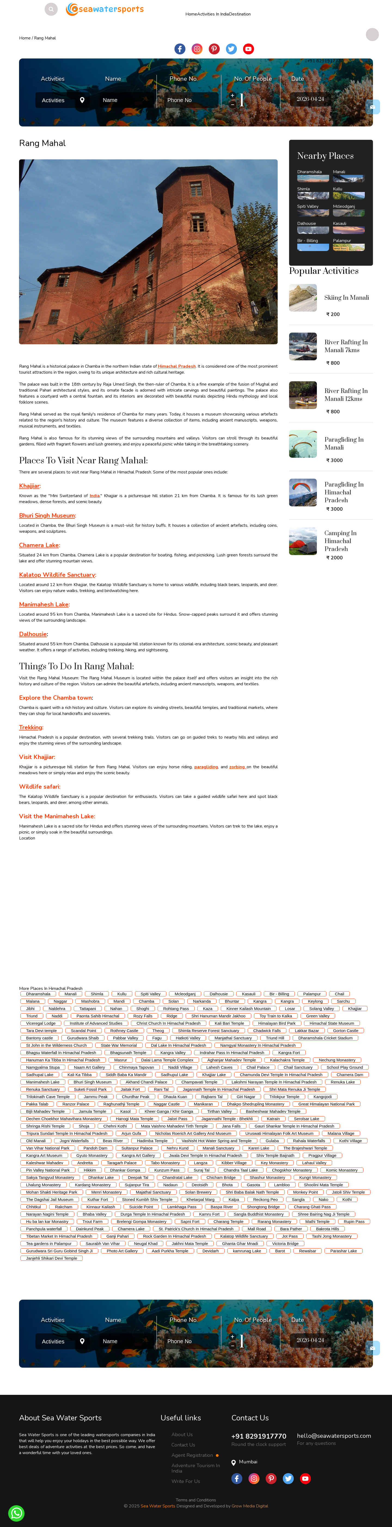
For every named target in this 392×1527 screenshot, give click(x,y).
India (95, 496)
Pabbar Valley (125, 1038)
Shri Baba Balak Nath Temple (252, 1192)
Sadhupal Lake (39, 1074)
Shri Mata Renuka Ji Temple (294, 1089)
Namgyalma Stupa (43, 1067)
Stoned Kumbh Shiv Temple (147, 1199)
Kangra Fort (289, 1052)
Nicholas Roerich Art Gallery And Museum (193, 1133)
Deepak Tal (138, 1177)
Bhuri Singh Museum (47, 516)
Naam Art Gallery (89, 1067)
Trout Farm (92, 1221)
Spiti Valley (151, 994)
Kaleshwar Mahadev (44, 1162)
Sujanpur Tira (137, 1184)
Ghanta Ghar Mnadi (240, 1243)
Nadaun (170, 1184)
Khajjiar (29, 486)
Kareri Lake (258, 1148)
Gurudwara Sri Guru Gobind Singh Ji (59, 1251)
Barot (280, 1251)
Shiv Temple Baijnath (275, 1155)
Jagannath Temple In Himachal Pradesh (219, 1089)
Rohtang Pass (176, 1008)
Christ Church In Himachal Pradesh (169, 1023)
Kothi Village (350, 1140)
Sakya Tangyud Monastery (50, 1177)
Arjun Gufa (131, 1133)
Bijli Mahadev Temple (45, 1111)
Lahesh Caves (219, 1067)
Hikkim (90, 1170)
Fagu (156, 1038)
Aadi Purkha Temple (170, 1251)
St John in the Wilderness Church (56, 1045)
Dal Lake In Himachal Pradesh (178, 1045)
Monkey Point (305, 1192)
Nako (323, 1199)
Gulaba (272, 1140)
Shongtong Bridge (263, 1206)
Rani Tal (161, 1089)
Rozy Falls (142, 1016)
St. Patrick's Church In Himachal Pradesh (196, 1228)
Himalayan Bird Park (277, 1023)
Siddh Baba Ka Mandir (126, 1074)
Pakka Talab (37, 1104)
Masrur (120, 1060)
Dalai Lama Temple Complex (167, 1060)
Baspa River (222, 1206)
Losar (290, 1008)
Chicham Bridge (221, 1177)
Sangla (298, 1199)
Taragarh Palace (122, 1162)
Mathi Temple (317, 1221)
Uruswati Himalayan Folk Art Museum (279, 1133)
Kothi (347, 1199)
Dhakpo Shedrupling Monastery (255, 1104)
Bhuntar (232, 1001)
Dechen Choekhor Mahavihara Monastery (64, 1118)
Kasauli (248, 994)
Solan (174, 1001)
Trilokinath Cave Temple (48, 1096)
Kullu (121, 994)
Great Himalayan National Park (326, 1104)
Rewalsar (307, 1251)
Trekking (30, 727)
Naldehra (57, 1008)
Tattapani (87, 1008)
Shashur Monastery (267, 1177)
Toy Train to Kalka (276, 1016)
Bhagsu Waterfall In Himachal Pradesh (61, 1052)
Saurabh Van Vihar (103, 1243)
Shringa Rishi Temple (45, 1126)
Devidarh (211, 1251)
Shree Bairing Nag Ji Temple (324, 1214)
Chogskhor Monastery (292, 1170)
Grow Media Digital (250, 1506)
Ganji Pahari (117, 1236)
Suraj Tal (201, 1170)
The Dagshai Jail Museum (49, 1199)
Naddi (57, 1016)
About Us (182, 1434)
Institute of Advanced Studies (96, 1023)
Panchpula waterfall (44, 1228)
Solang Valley (321, 1008)
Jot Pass (290, 1236)
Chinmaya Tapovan (136, 1067)
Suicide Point (141, 1206)
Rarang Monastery (274, 1221)
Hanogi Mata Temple (134, 1118)
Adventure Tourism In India (195, 1468)
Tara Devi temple (41, 1030)
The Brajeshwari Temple (305, 1148)
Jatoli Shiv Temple (348, 1192)
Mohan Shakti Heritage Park (51, 1192)
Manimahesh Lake (44, 604)
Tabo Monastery (165, 1162)
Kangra (260, 1001)
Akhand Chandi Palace (146, 1082)
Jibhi (30, 1008)
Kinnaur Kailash (101, 1206)
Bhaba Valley (94, 1214)
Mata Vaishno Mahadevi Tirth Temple (174, 1126)
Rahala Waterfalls (309, 1140)
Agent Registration (195, 1455)
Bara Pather (291, 1228)
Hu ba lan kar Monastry (47, 1221)
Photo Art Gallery (122, 1251)
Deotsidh (200, 1184)
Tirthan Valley (219, 1111)
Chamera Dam (350, 1074)
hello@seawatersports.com (334, 1436)
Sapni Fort (189, 1221)
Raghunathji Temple (121, 1104)
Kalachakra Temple (287, 1060)
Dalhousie (219, 994)
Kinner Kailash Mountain (248, 1008)
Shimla (97, 994)
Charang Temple (229, 1221)
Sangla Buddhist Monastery (258, 1214)
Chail (339, 994)
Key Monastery (274, 1162)
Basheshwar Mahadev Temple (273, 1111)
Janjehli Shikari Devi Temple (51, 1258)
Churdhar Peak (135, 1096)
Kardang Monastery (93, 1184)
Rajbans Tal (211, 1096)
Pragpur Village (322, 1155)
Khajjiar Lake (214, 1074)
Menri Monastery (106, 1192)
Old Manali (36, 1140)
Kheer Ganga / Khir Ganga (169, 1111)
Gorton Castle (346, 1030)
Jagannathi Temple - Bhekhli (227, 1118)
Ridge (172, 1016)
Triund (32, 1016)
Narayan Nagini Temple (47, 1214)
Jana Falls (231, 1126)
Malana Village (341, 1133)
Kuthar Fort (97, 1199)
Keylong (315, 1001)
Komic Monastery (342, 1170)
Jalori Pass (177, 1118)
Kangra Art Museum (44, 1155)
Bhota (227, 1184)
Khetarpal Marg (200, 1199)
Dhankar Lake (101, 1177)
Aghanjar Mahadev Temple (231, 1060)
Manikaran (203, 1104)
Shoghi (142, 1008)
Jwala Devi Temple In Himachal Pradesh (205, 1155)
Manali (70, 994)
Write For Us (185, 1481)
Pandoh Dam (96, 1148)
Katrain (273, 1118)
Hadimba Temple (152, 1140)
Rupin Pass (354, 1221)
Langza (200, 1162)
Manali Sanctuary (218, 1148)
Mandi (119, 1001)
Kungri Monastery (315, 1177)
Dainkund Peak (90, 1228)
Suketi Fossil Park (90, 1089)
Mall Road (257, 1228)
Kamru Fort (209, 1214)
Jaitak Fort (130, 1089)
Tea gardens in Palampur (49, 1243)
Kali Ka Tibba (79, 1074)
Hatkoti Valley (188, 1038)
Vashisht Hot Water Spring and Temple (217, 1140)
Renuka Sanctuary (43, 1089)
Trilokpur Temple (284, 1096)
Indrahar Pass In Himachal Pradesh (232, 1052)
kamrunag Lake (247, 1251)
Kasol (125, 1111)
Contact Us (183, 1445)
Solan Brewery (198, 1192)
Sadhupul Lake (174, 1074)
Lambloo (282, 1184)
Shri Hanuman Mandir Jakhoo (218, 1016)
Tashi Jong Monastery (332, 1236)
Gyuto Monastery (92, 1155)
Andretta (85, 1162)
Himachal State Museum (332, 1023)
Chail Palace (258, 1067)
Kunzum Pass (167, 1170)
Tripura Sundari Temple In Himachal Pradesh (66, 1133)
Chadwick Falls (267, 1030)
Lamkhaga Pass (182, 1206)
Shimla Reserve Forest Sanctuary (208, 1030)
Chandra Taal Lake (241, 1170)
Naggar (60, 1001)
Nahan (116, 1008)
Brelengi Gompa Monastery (142, 1221)
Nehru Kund (178, 1148)
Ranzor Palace (75, 1104)
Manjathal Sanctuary (233, 1038)
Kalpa (234, 1199)
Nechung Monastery (337, 1060)
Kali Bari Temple (229, 1023)
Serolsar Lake (306, 1118)
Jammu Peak (96, 1096)
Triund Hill (275, 1038)
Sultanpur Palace (136, 1148)
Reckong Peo (265, 1199)
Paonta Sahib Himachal (97, 1016)
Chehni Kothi (115, 1126)
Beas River (113, 1140)
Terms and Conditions (196, 1500)
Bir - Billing (279, 994)
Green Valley (318, 1016)
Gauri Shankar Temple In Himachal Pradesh (294, 1126)
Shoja (84, 1126)
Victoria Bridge (285, 1243)
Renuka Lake (343, 1082)
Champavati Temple (199, 1082)
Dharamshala (38, 994)
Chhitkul (33, 1206)
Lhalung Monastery (43, 1184)
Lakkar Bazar (307, 1030)
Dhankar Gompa (125, 1170)
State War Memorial (119, 1045)
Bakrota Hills (327, 1228)
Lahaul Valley (314, 1162)
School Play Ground (345, 1067)
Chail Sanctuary (298, 1067)
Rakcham (63, 1206)
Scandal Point (83, 1030)
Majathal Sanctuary (153, 1192)
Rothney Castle (124, 1030)
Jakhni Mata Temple (190, 1243)
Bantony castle (39, 1038)
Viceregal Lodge (41, 1023)
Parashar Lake (343, 1251)
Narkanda (202, 1001)
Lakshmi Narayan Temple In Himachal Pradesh (274, 1082)
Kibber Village (234, 1162)
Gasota (253, 1184)
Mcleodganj (185, 994)
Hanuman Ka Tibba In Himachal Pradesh (63, 1060)
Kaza (207, 1008)
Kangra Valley (172, 1052)
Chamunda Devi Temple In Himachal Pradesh (281, 1074)
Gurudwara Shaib (83, 1038)
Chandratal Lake (177, 1177)
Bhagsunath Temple (128, 1052)
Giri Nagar (246, 1096)
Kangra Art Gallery (138, 1155)
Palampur (312, 994)
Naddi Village (180, 1067)
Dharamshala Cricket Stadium (325, 1038)
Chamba (146, 1001)
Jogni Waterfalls (74, 1140)
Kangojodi (323, 1096)
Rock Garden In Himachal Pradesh (174, 1236)
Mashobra (90, 1001)
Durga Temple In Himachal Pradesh (153, 1214)
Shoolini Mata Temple (323, 1184)
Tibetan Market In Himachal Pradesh (59, 1236)
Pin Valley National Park (48, 1170)
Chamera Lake (39, 545)
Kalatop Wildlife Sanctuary (57, 575)
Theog (158, 1030)
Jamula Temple (92, 1111)
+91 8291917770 (260, 1436)
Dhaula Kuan (175, 1096)
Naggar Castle (167, 1104)
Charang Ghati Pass (312, 1206)
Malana (32, 1001)
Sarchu (343, 1001)
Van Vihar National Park (47, 1148)
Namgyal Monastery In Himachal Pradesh (258, 1045)
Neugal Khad (146, 1243)
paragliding (206, 767)
